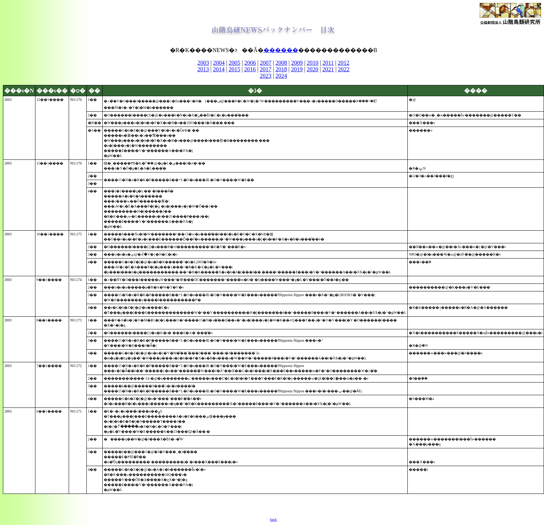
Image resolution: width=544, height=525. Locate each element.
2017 (265, 69)
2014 (218, 69)
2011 (328, 63)
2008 (281, 63)
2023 (265, 76)
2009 (297, 63)
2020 (312, 69)
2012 (344, 63)
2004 (219, 63)
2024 (281, 76)
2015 (234, 69)
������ (281, 50)
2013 (203, 69)
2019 (297, 69)
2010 (312, 63)
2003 (203, 63)
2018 (281, 69)
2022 (344, 69)
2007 (265, 63)
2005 (234, 63)
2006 (250, 63)
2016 (250, 69)
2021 (328, 69)
